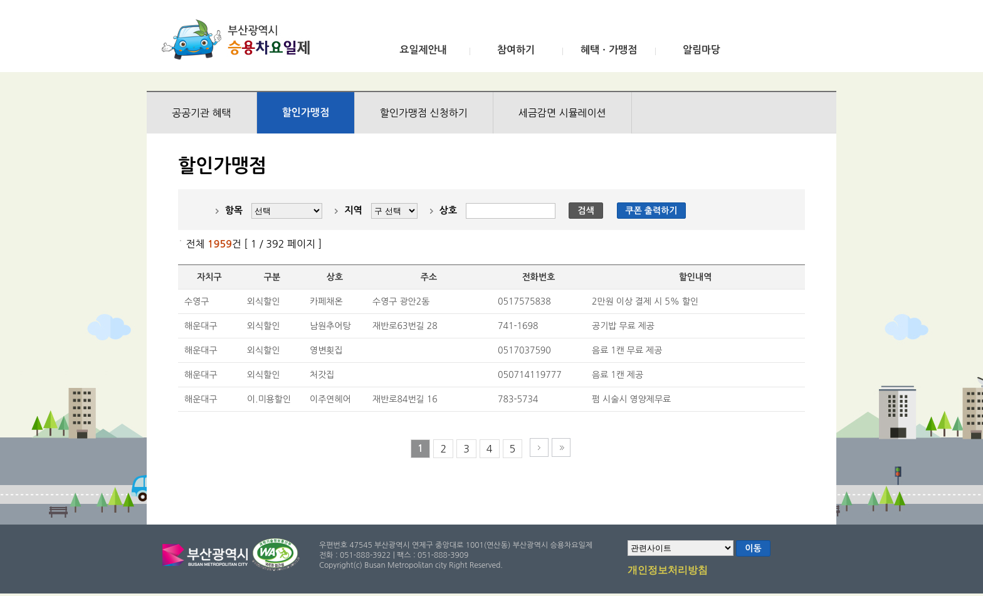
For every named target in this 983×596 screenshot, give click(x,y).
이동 (753, 548)
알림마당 (701, 50)
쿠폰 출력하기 (652, 210)
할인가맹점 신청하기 (424, 113)
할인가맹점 (305, 112)
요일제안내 (422, 50)
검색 (585, 210)
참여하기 (516, 50)
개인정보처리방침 (668, 571)
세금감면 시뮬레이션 (562, 113)
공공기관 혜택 (201, 113)
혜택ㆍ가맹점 (609, 50)
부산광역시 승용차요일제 (239, 39)
